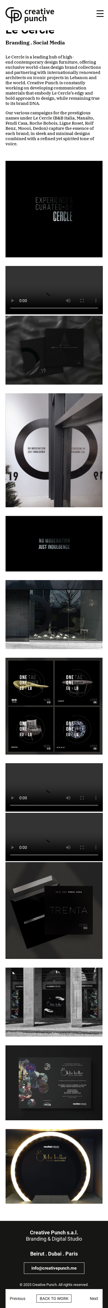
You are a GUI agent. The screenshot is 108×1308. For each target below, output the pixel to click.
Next (94, 1298)
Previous (17, 1298)
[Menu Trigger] (100, 13)
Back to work (54, 1298)
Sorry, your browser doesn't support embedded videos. (54, 290)
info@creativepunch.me (54, 1268)
